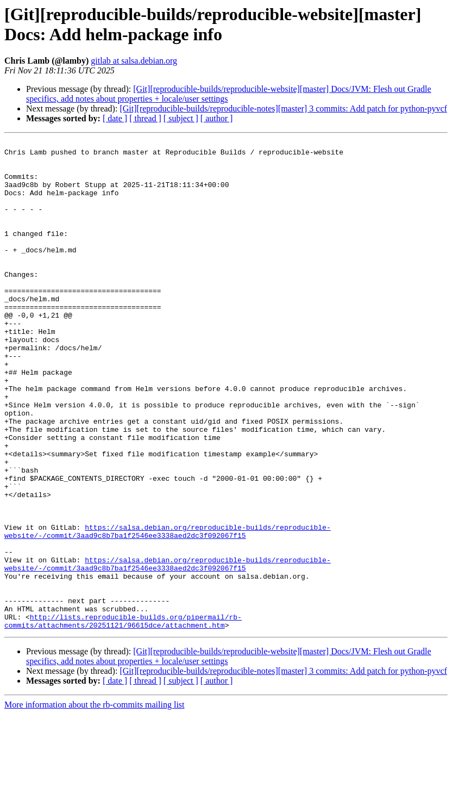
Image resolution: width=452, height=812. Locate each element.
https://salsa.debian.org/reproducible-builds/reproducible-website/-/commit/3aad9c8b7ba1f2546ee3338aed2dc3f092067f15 (167, 610)
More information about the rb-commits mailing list (94, 802)
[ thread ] (145, 118)
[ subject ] (181, 118)
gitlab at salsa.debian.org (134, 60)
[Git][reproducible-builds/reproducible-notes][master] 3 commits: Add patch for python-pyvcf (283, 108)
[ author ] (216, 118)
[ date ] (115, 118)
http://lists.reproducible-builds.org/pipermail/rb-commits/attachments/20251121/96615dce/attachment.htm (123, 718)
